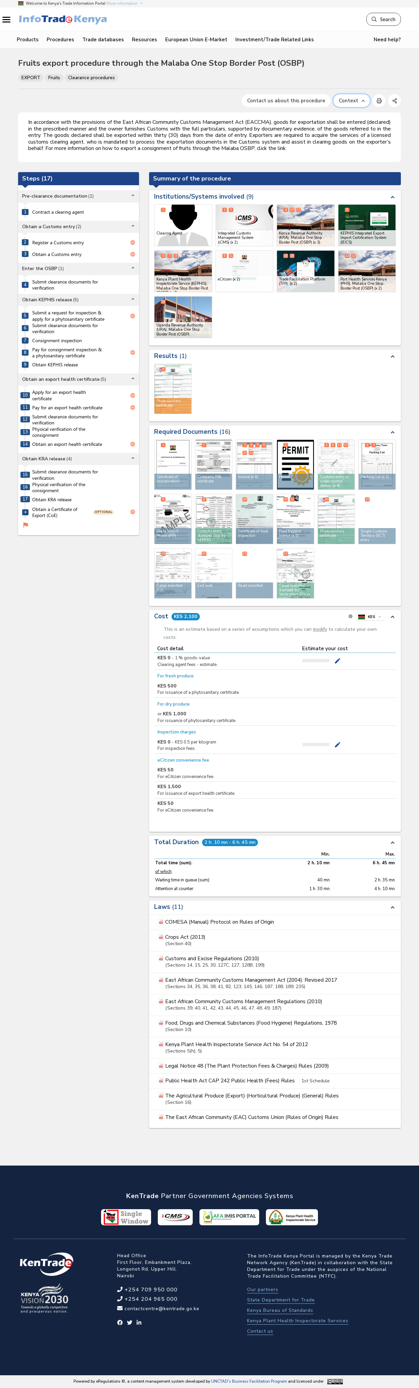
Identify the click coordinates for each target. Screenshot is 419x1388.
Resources (144, 39)
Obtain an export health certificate (67, 444)
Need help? (387, 39)
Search (383, 19)
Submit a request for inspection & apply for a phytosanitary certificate (68, 316)
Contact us (260, 1331)
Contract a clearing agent (58, 212)
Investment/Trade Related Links (274, 39)
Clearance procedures (91, 77)
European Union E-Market (196, 39)
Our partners (262, 1289)
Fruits (54, 77)
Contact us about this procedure (286, 100)
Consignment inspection (57, 341)
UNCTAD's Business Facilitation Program (249, 1381)
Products (28, 39)
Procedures (60, 39)
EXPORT (30, 77)
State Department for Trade (281, 1300)
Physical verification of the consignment (58, 432)
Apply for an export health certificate (59, 395)
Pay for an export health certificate (67, 408)
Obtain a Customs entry (57, 254)
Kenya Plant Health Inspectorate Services (297, 1321)
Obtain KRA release (52, 500)
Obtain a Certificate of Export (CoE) (54, 512)
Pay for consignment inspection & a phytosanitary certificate (67, 353)
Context (352, 100)
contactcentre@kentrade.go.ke (161, 1308)
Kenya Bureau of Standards (280, 1310)
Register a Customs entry (58, 243)
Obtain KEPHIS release (55, 365)
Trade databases (103, 39)
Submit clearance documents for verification (65, 285)
